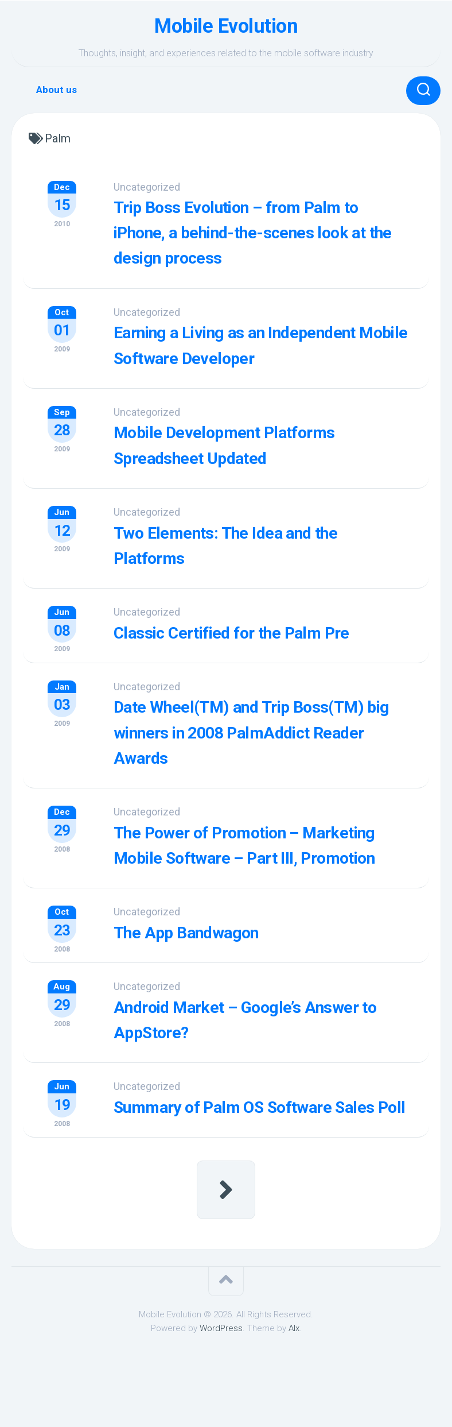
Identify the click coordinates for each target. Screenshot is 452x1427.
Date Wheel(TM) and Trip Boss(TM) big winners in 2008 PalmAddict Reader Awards (250, 750)
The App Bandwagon (212, 973)
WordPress (221, 1391)
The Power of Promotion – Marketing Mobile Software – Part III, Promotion (266, 874)
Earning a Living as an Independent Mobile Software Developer (247, 355)
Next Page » (226, 1253)
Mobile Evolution (226, 26)
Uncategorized (159, 187)
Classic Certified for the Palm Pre (262, 651)
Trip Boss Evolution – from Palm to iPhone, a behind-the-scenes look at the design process (269, 231)
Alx (294, 1391)
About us (56, 89)
